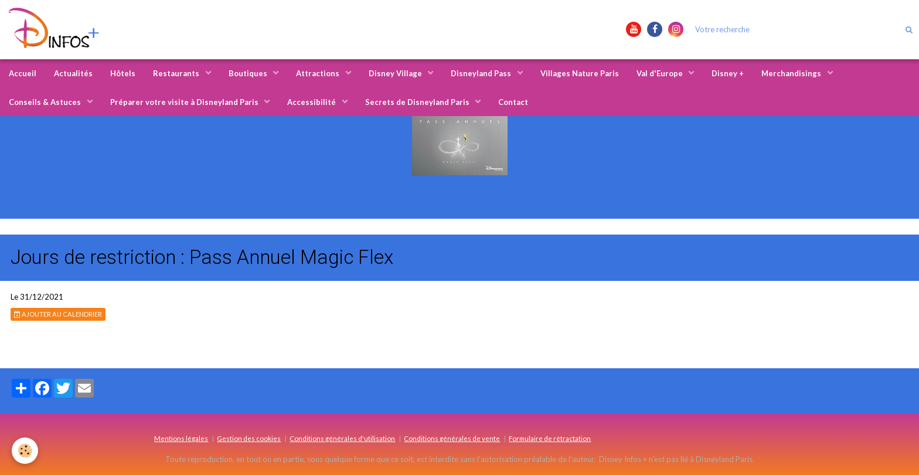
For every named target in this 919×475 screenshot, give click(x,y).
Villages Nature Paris (579, 73)
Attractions (318, 73)
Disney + (728, 73)
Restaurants (177, 73)
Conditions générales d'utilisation (342, 438)
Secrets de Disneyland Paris (418, 102)
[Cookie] (25, 450)
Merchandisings (792, 73)
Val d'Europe (661, 73)
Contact (513, 102)
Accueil (22, 73)
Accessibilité (312, 102)
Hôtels (122, 73)
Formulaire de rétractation (550, 438)
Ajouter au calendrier (58, 314)
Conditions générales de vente (452, 438)
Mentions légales (181, 438)
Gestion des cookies (249, 438)
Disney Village (396, 73)
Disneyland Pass (482, 73)
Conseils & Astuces (46, 102)
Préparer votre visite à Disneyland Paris (185, 102)
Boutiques (249, 73)
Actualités (73, 73)
